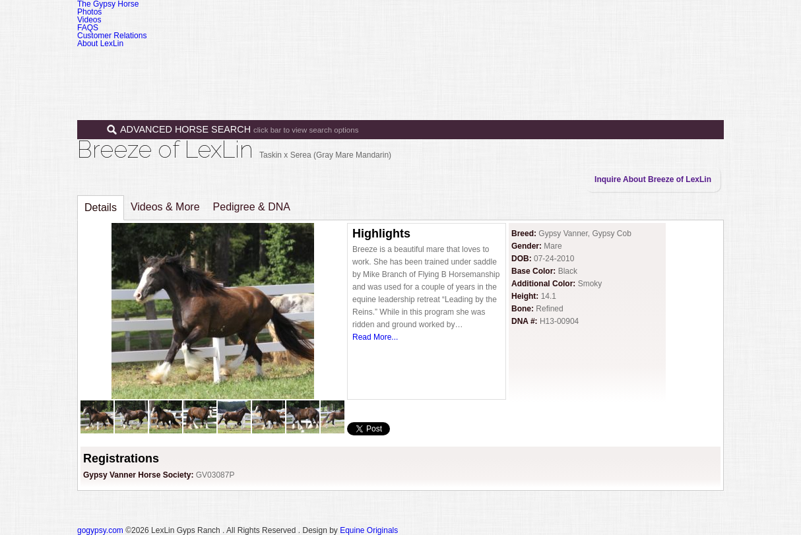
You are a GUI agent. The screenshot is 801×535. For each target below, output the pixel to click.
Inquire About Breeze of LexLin (652, 179)
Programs (553, 64)
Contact (660, 64)
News (608, 64)
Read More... (375, 337)
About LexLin (100, 43)
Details (100, 207)
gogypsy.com (100, 530)
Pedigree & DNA (251, 206)
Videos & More (165, 206)
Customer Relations (111, 35)
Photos (89, 11)
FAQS (87, 27)
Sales (494, 64)
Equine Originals (369, 530)
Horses (439, 64)
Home (389, 64)
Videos (89, 19)
